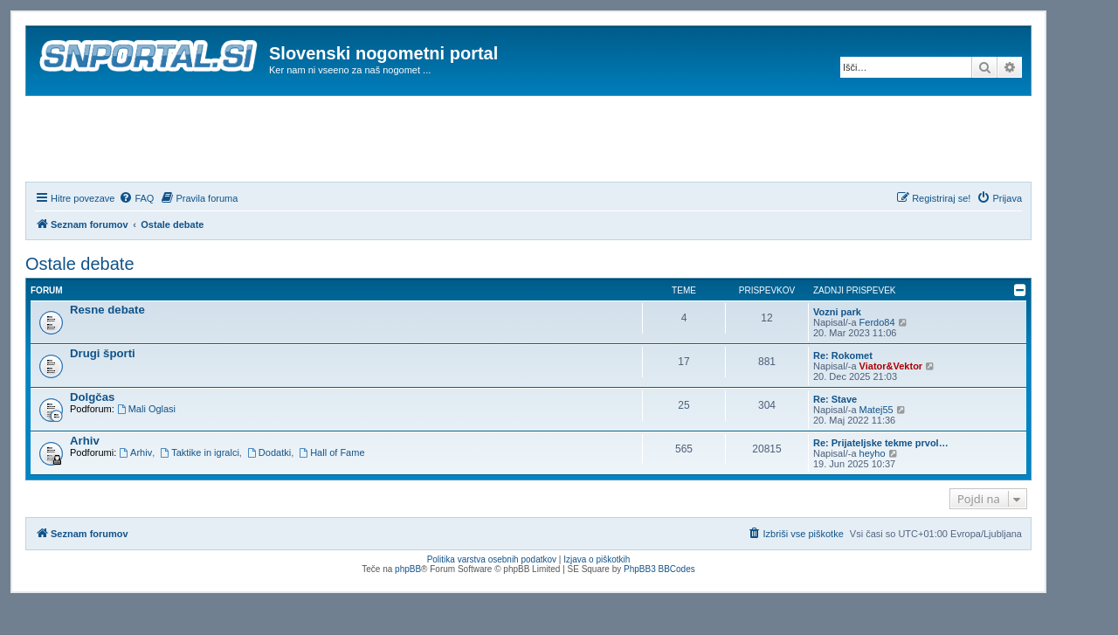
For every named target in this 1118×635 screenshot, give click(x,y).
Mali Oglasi (146, 409)
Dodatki (269, 452)
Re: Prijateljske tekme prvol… (881, 443)
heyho (872, 453)
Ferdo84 (877, 322)
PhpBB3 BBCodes (659, 569)
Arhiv (85, 440)
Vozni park (837, 312)
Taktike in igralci (199, 452)
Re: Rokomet (843, 355)
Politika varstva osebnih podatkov (491, 559)
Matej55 (876, 409)
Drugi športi (102, 353)
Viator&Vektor (891, 366)
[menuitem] (136, 198)
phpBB (408, 569)
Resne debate (107, 309)
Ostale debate (80, 263)
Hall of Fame (331, 452)
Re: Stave (835, 399)
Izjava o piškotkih (596, 559)
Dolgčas (92, 397)
